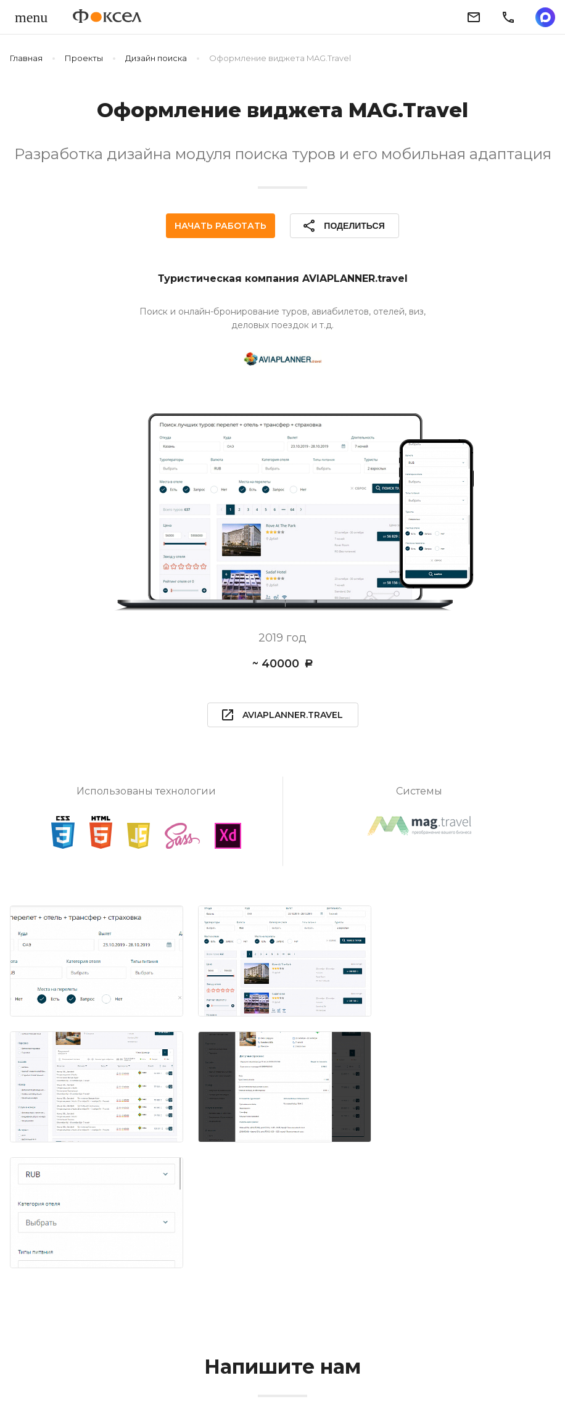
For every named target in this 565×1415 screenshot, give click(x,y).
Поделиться (343, 225)
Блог (119, 1376)
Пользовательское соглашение (386, 1376)
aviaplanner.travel (281, 715)
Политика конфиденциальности (223, 1376)
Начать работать (220, 225)
